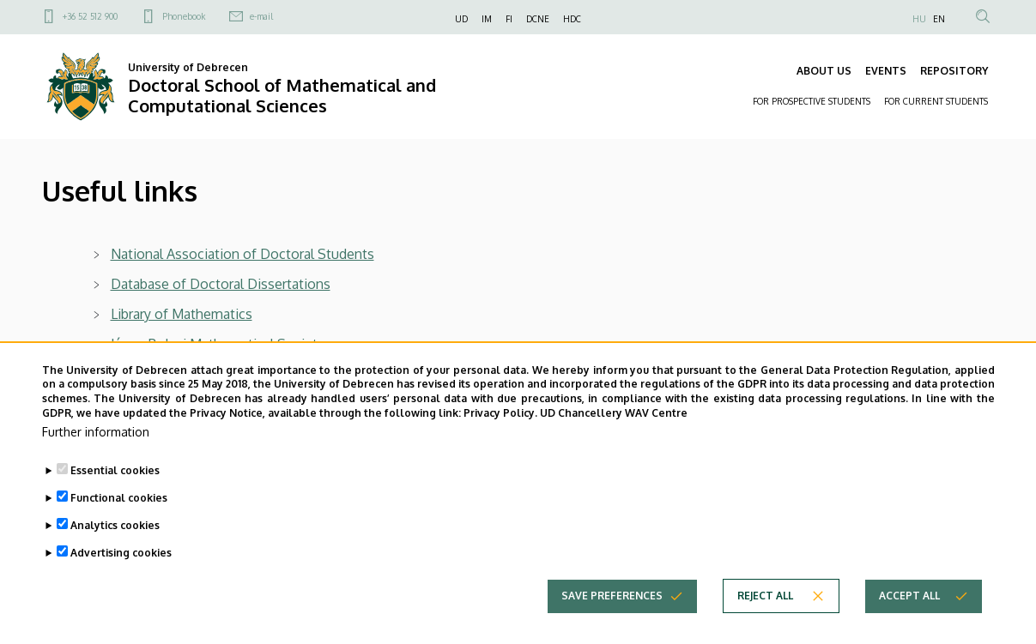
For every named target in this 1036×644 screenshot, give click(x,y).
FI (509, 19)
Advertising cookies (121, 581)
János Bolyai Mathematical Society (217, 343)
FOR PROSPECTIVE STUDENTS (811, 101)
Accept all (909, 624)
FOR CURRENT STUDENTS (936, 101)
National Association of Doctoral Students (242, 253)
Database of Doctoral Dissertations (220, 283)
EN (939, 19)
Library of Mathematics (181, 313)
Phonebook (183, 16)
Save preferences (612, 624)
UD (461, 19)
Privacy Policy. (500, 442)
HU (919, 19)
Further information (95, 461)
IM (487, 19)
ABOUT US (824, 70)
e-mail (261, 16)
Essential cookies (115, 499)
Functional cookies (118, 527)
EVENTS (885, 70)
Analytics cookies (115, 554)
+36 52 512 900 (90, 16)
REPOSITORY (954, 70)
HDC (572, 19)
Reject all (765, 624)
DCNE (537, 19)
